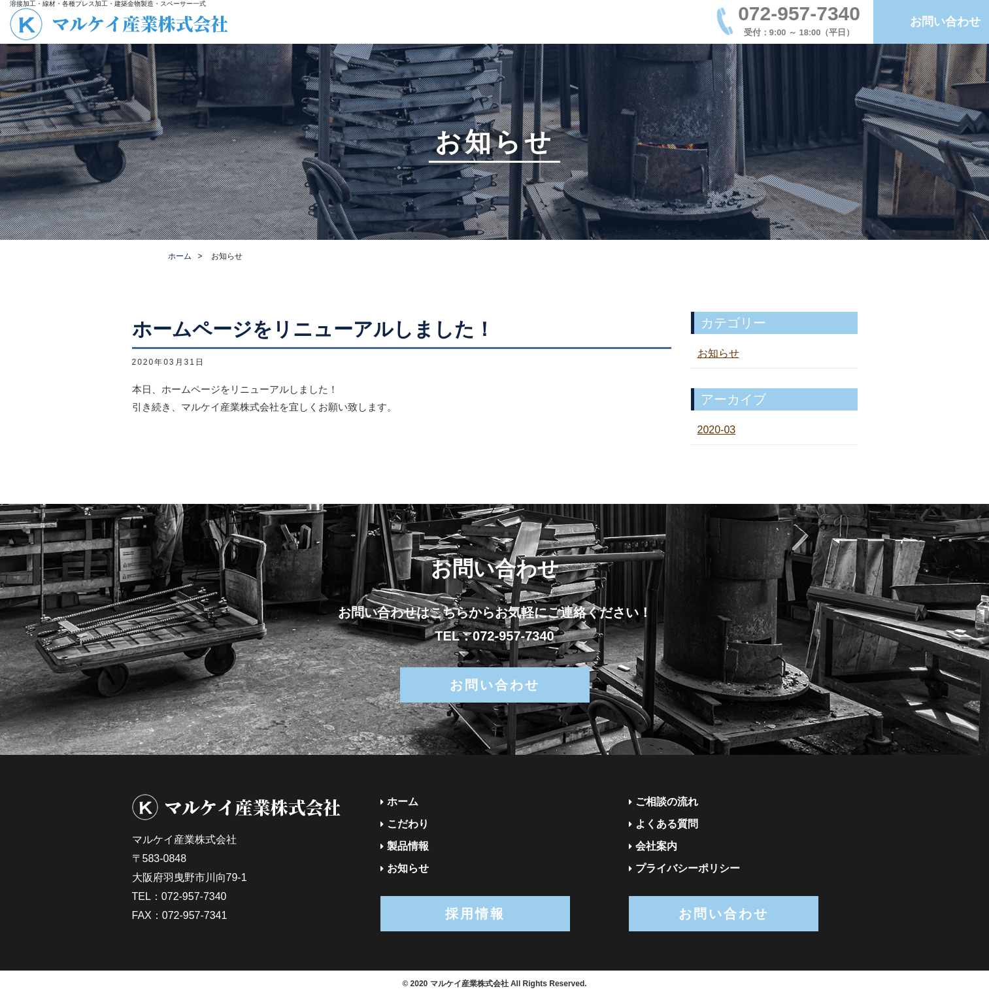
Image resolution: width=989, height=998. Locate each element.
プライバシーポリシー (687, 868)
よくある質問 (666, 823)
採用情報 (475, 914)
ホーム (180, 256)
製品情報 (408, 846)
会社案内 (656, 846)
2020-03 (716, 429)
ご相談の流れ (666, 801)
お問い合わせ (945, 21)
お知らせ (718, 353)
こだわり (408, 823)
